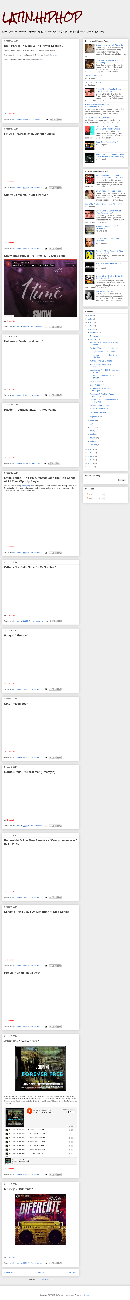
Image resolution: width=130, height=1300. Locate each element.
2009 (90, 463)
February (94, 441)
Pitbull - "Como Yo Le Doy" (22, 972)
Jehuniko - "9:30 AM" (93, 76)
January (93, 445)
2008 (90, 467)
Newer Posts (9, 1273)
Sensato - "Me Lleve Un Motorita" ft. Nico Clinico (36, 911)
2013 (90, 449)
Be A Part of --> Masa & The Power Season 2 (33, 45)
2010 (90, 460)
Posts (90, 494)
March (93, 438)
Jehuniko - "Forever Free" (21, 1041)
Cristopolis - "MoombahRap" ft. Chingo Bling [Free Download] (108, 128)
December (94, 332)
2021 (90, 315)
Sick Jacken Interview (104, 291)
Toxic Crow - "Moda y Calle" (107, 142)
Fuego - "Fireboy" (16, 635)
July (92, 424)
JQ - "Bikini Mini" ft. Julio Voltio (97, 118)
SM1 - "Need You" (16, 703)
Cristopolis (11, 1257)
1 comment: (36, 463)
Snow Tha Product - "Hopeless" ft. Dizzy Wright (104, 204)
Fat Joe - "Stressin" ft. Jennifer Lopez (29, 133)
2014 (90, 329)
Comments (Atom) (45, 1279)
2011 (90, 456)
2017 (90, 319)
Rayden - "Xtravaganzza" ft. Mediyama (30, 409)
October (93, 339)
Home (41, 1273)
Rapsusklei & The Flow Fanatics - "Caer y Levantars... (103, 395)
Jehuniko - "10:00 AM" (94, 82)
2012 (90, 453)
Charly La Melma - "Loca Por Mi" (26, 194)
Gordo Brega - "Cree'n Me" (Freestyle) (29, 772)
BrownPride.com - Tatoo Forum (108, 191)
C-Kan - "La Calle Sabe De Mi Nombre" (30, 567)
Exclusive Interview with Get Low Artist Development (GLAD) (100, 106)
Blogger (87, 1295)
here (54, 55)
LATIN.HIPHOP (41, 17)
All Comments (93, 498)
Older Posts (72, 1273)
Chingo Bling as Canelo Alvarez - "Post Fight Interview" (109, 90)
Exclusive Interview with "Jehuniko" (110, 45)
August (93, 420)
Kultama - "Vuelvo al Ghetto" (23, 341)
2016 (90, 322)
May (92, 431)
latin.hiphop (26, 486)
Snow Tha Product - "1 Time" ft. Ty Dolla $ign (34, 255)
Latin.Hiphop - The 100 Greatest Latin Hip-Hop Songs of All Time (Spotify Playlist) (40, 479)
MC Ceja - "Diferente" (18, 1189)
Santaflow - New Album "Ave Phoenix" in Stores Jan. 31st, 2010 (109, 176)
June (92, 427)
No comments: (37, 119)
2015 (90, 326)
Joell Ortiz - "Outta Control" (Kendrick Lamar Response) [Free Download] (111, 155)
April (92, 434)
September (94, 417)
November (94, 336)
